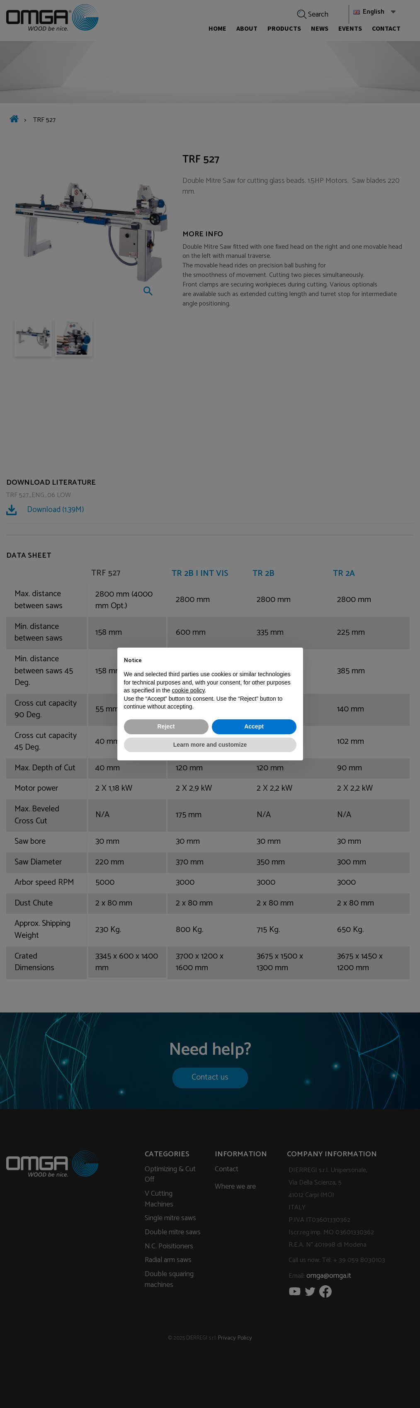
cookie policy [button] (188, 690)
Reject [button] (166, 726)
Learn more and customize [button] (210, 744)
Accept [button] (254, 726)
